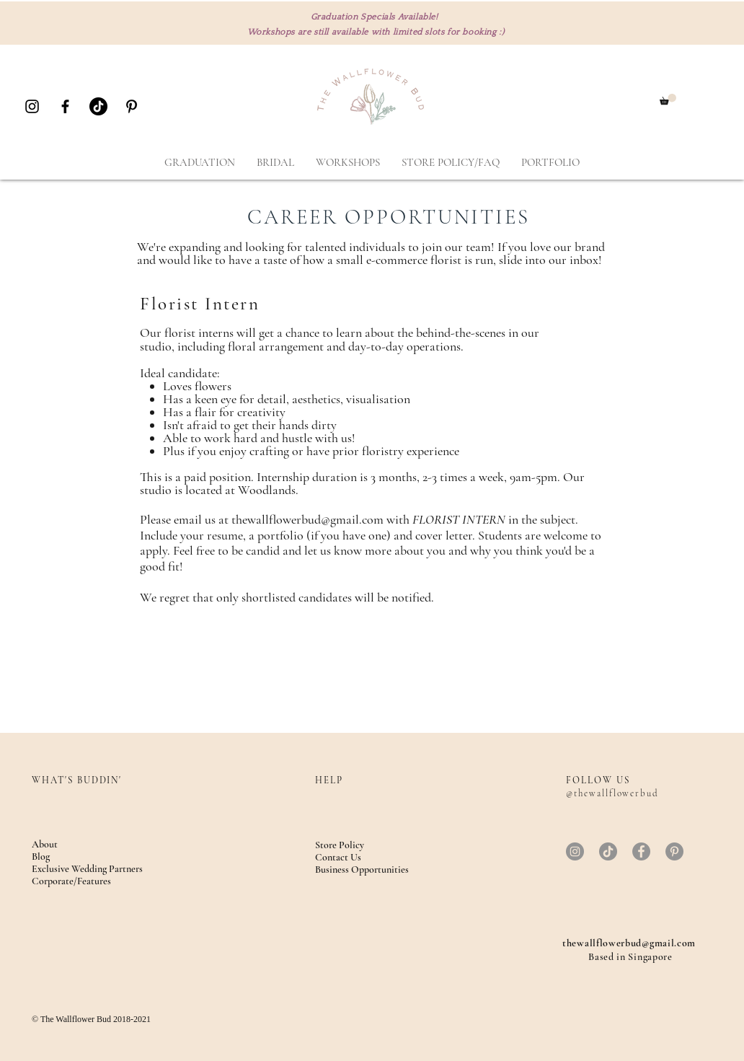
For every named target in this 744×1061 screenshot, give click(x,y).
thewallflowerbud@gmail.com (307, 519)
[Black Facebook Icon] (65, 106)
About (45, 844)
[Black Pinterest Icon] (132, 106)
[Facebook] (641, 851)
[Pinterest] (674, 851)
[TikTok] (98, 106)
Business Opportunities (362, 869)
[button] (668, 99)
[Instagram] (575, 851)
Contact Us (338, 857)
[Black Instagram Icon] (32, 106)
